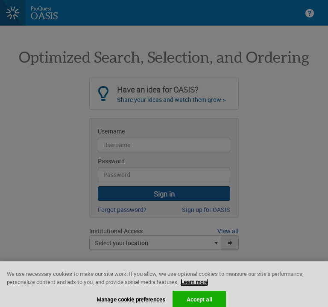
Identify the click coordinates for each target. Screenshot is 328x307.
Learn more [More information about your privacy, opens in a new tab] (194, 286)
